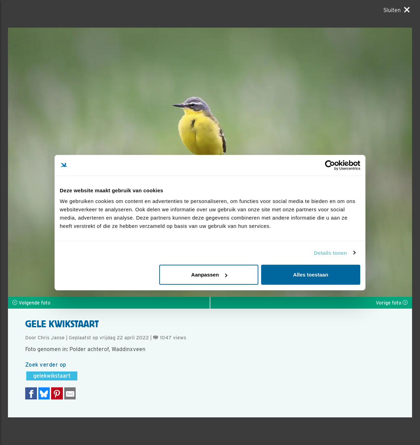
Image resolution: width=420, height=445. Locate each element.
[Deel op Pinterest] (57, 393)
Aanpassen (209, 275)
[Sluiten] (396, 10)
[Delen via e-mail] (70, 393)
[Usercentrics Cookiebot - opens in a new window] (330, 165)
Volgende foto (31, 303)
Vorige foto (392, 303)
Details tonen (330, 252)
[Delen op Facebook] (31, 393)
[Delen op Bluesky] (44, 393)
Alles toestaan (310, 275)
